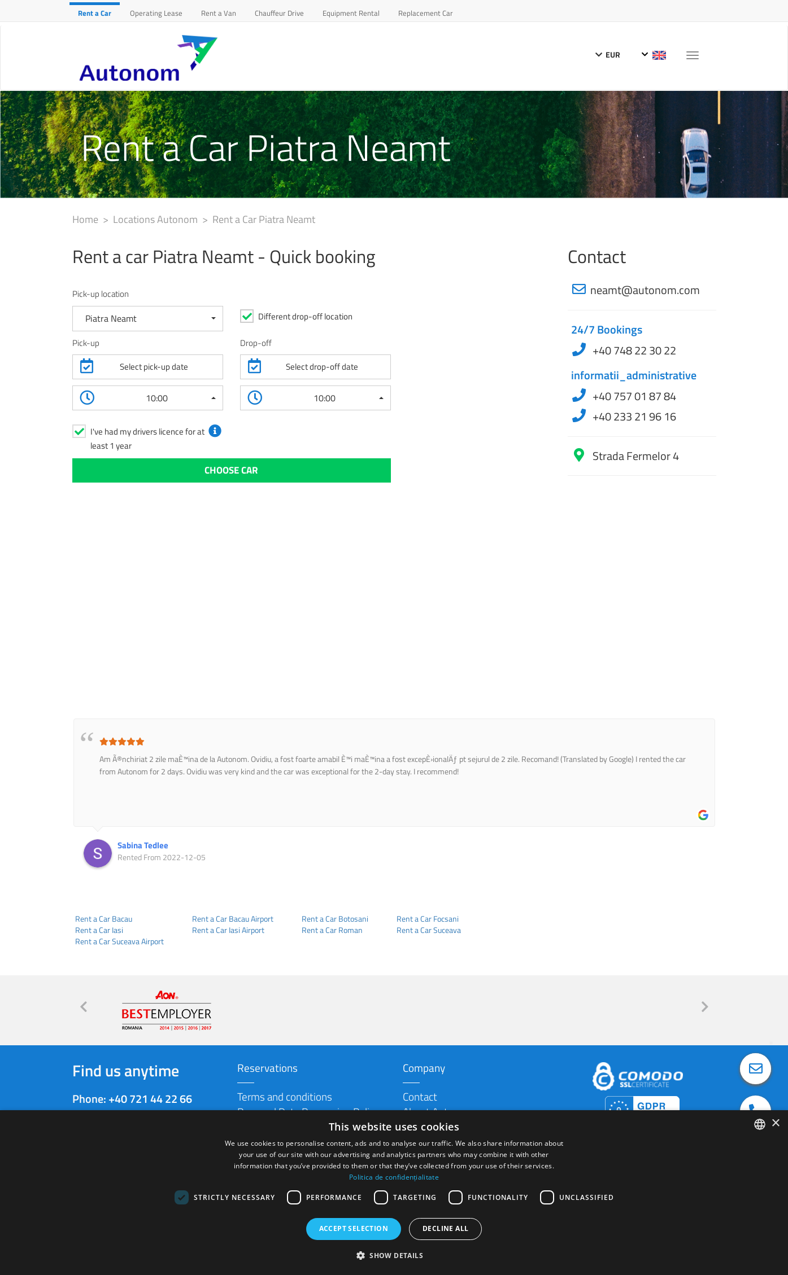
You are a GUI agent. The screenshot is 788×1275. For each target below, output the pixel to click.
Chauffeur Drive (279, 13)
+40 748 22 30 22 (633, 350)
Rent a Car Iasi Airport (228, 930)
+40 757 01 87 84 (633, 396)
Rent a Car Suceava (429, 930)
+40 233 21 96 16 (633, 416)
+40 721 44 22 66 (150, 1098)
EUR (607, 54)
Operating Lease (156, 13)
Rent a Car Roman (332, 930)
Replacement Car (425, 13)
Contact (420, 1096)
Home (86, 219)
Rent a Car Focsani (428, 919)
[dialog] (394, 1192)
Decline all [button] (445, 1228)
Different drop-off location (305, 316)
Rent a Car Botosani (335, 919)
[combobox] (759, 1124)
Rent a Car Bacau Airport (232, 919)
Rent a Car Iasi (99, 930)
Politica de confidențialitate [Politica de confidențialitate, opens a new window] (394, 1177)
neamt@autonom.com (645, 290)
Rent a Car (94, 13)
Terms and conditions (284, 1096)
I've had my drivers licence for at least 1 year (147, 438)
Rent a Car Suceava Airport (119, 941)
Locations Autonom (156, 219)
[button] (147, 318)
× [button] (775, 1123)
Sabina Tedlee (142, 845)
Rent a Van (218, 13)
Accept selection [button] (353, 1228)
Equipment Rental (351, 13)
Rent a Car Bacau (103, 919)
